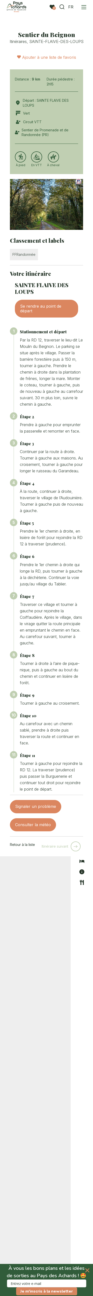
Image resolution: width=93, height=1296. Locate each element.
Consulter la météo (33, 824)
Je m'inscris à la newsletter (46, 1291)
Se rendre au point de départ (40, 308)
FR (69, 6)
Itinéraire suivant (55, 846)
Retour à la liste (22, 844)
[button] (46, 1280)
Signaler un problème (35, 806)
